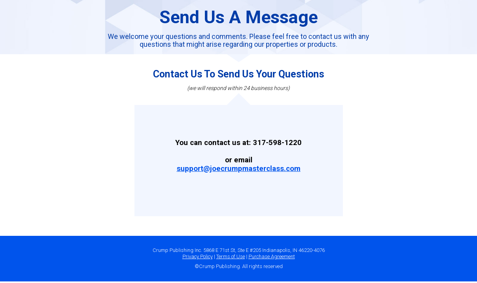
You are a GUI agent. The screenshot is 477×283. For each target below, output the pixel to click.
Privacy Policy (197, 256)
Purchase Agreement (272, 256)
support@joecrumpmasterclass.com (238, 168)
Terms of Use (230, 256)
